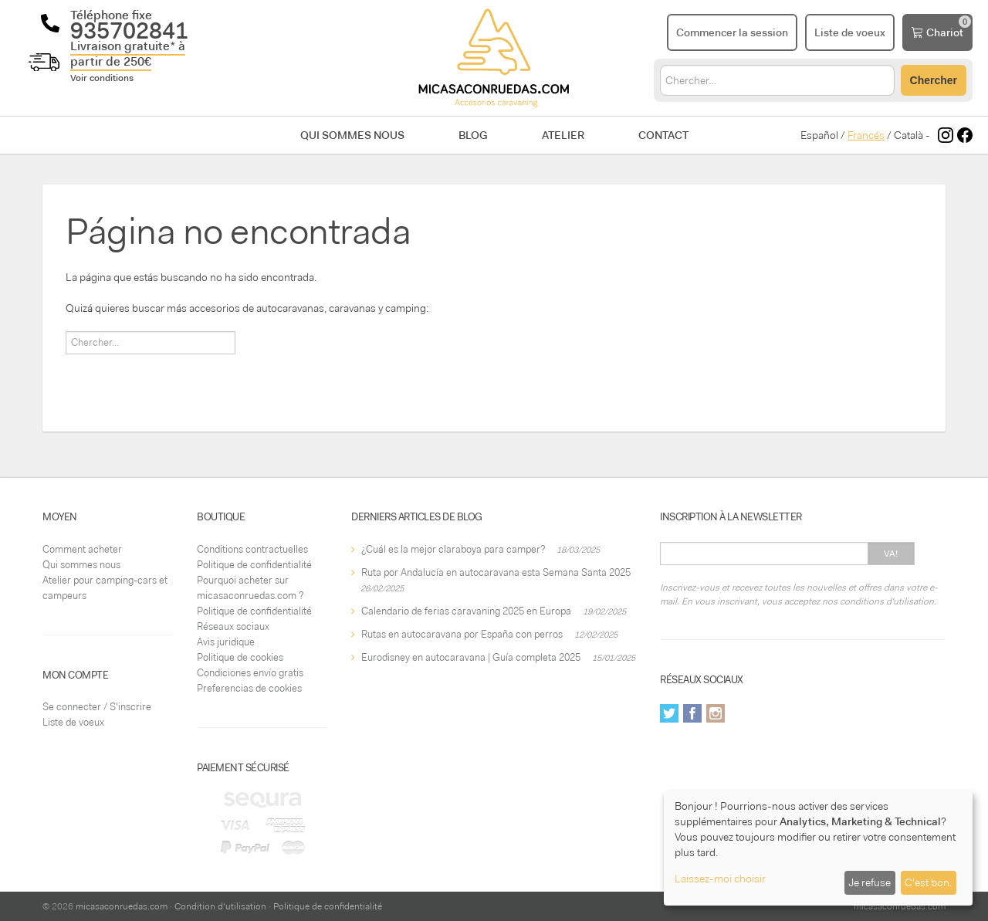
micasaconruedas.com (121, 906)
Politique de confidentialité (254, 564)
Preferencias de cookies (249, 688)
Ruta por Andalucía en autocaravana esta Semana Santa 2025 (496, 572)
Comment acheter (82, 549)
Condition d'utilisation (220, 906)
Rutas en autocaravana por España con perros (462, 634)
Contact (663, 135)
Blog (473, 135)
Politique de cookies (240, 657)
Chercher (933, 80)
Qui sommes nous (352, 135)
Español (819, 135)
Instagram (715, 713)
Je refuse (869, 882)
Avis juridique (226, 641)
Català (908, 135)
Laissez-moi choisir (720, 878)
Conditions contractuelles (252, 549)
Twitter (669, 713)
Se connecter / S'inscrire (96, 706)
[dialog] (818, 848)
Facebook (692, 713)
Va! (891, 553)
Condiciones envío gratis (250, 672)
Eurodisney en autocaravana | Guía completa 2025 (470, 657)
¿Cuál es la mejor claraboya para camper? (453, 549)
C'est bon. (928, 882)
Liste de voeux (73, 722)
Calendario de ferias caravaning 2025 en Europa (466, 611)
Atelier (563, 135)
